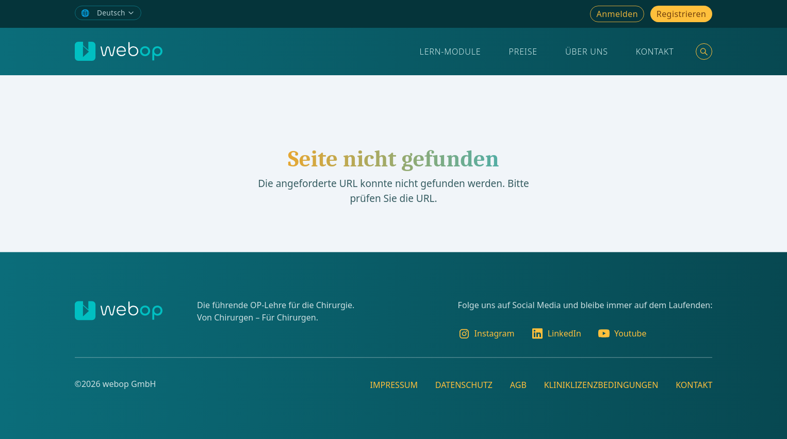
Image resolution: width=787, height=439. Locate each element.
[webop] (118, 51)
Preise (523, 51)
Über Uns (586, 51)
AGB (518, 385)
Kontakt (655, 51)
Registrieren (681, 14)
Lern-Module (450, 51)
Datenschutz (464, 385)
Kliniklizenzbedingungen (601, 385)
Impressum (394, 385)
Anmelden (617, 14)
